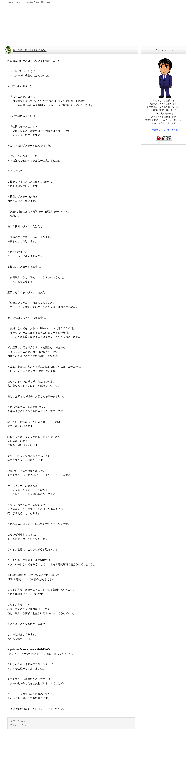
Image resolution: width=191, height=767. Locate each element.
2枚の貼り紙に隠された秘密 (30, 50)
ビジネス (20, 721)
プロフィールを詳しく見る (165, 130)
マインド (25, 725)
